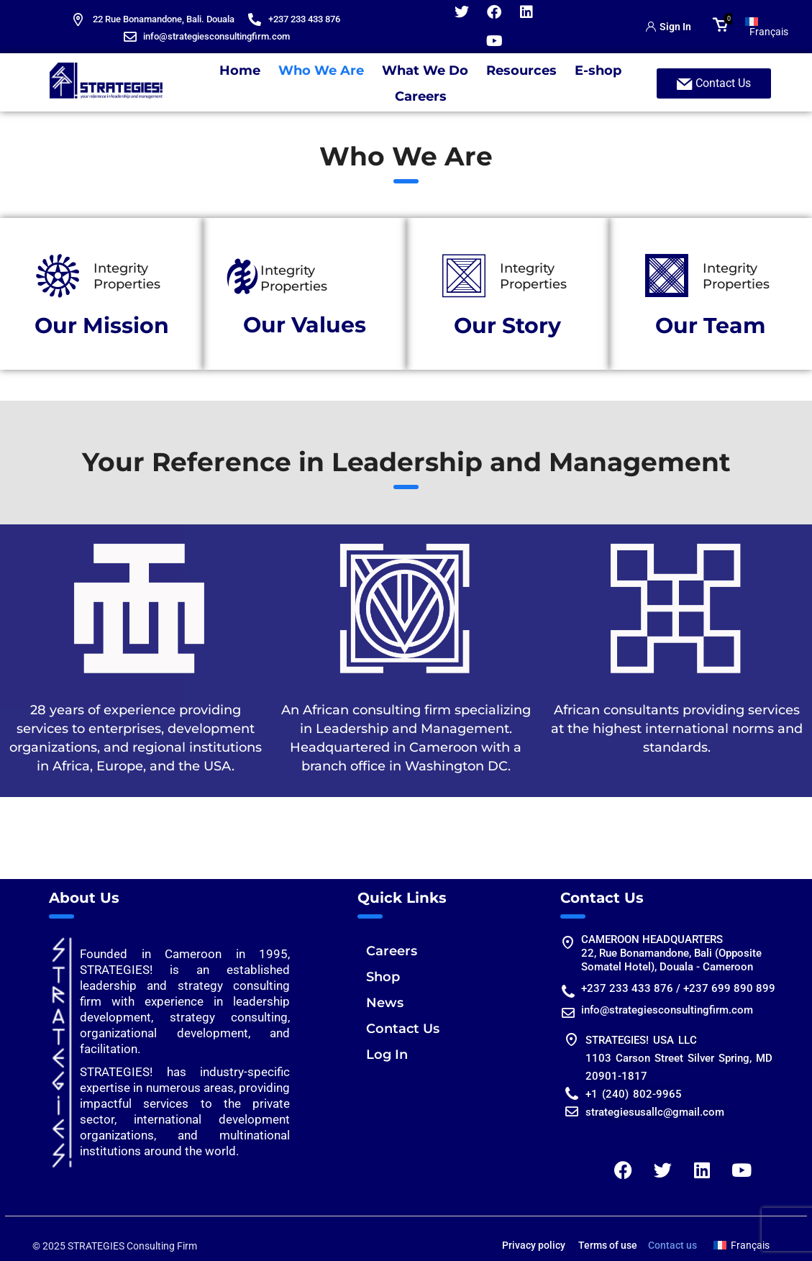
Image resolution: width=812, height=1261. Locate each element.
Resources (521, 70)
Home (239, 70)
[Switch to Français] (766, 27)
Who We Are (321, 70)
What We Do (425, 70)
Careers (421, 96)
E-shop (598, 70)
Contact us (672, 1245)
